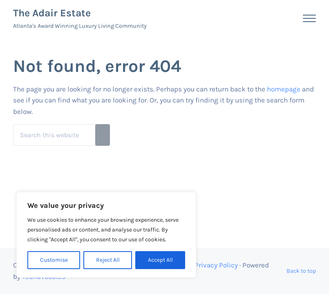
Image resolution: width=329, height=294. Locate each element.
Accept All (160, 259)
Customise (54, 259)
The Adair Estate (52, 13)
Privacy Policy (216, 265)
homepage (283, 89)
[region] (106, 235)
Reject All (108, 259)
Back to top (301, 270)
